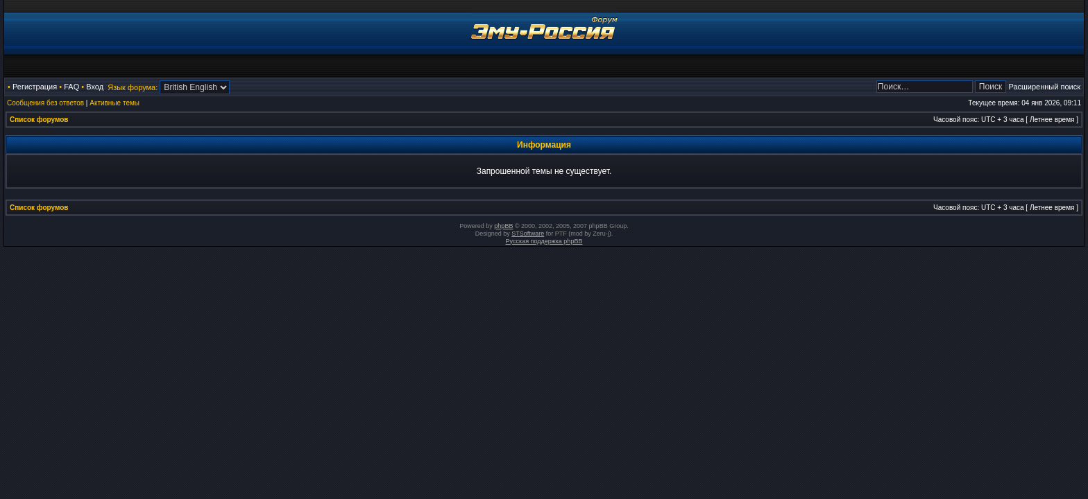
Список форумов (39, 119)
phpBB (503, 225)
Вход (94, 86)
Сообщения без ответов (45, 103)
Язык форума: (133, 87)
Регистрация (34, 86)
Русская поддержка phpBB (544, 241)
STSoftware (527, 233)
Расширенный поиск (1044, 86)
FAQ (71, 86)
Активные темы (114, 103)
